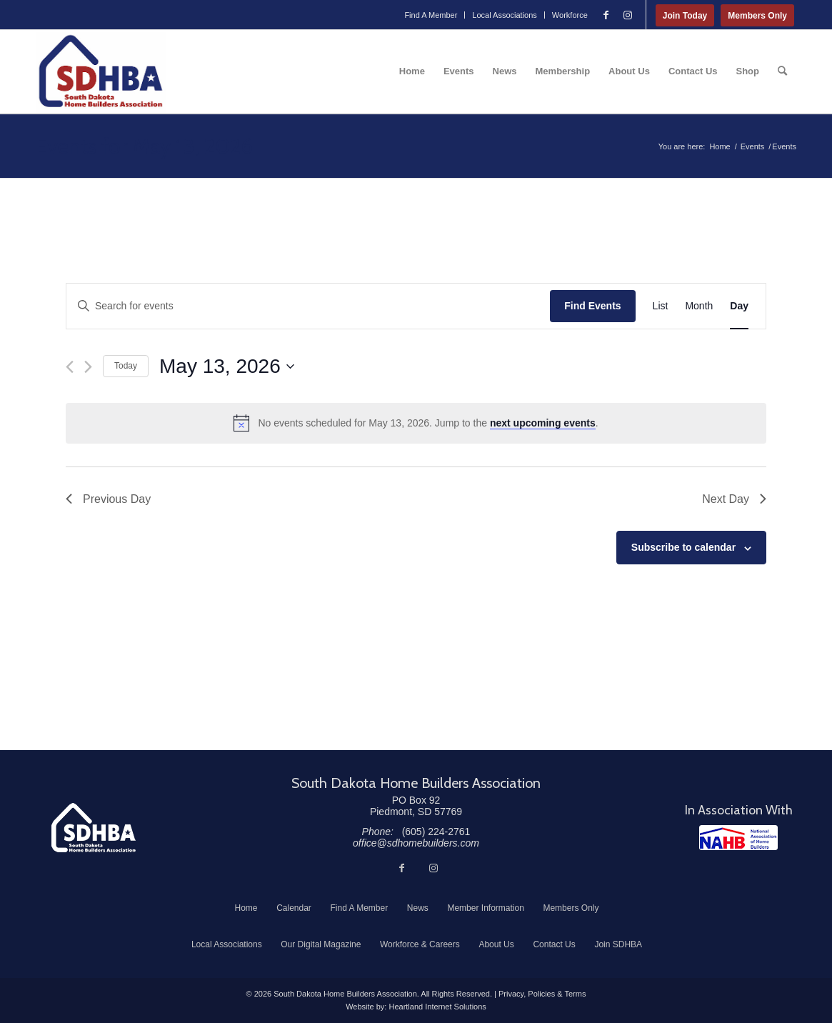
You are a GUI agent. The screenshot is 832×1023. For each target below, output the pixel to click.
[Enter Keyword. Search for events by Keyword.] (308, 306)
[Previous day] (70, 367)
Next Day (734, 499)
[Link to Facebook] (606, 15)
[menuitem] (431, 15)
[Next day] (88, 367)
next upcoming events (543, 423)
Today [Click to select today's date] (125, 366)
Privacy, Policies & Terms (542, 993)
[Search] (782, 71)
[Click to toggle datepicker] (226, 366)
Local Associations (504, 15)
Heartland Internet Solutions (437, 1006)
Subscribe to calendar (683, 547)
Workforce (570, 15)
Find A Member (430, 15)
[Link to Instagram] (627, 15)
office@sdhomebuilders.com (416, 843)
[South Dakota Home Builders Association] (101, 71)
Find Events (592, 305)
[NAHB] (738, 837)
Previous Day (108, 499)
